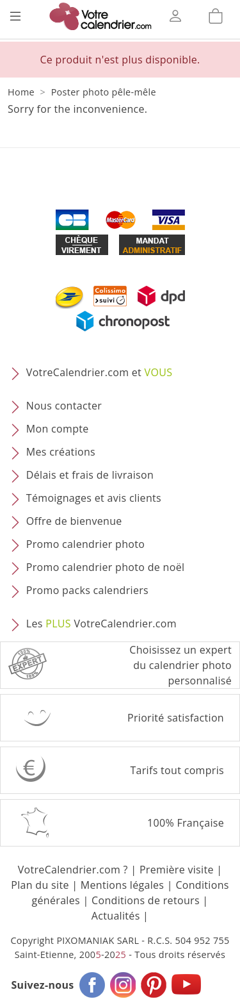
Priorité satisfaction (175, 718)
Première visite (177, 870)
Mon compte (57, 429)
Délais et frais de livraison (90, 475)
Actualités (116, 916)
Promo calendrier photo (85, 545)
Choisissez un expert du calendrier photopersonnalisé (180, 665)
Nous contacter (64, 406)
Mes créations (60, 452)
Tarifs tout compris (177, 770)
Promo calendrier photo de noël (105, 568)
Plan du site (39, 885)
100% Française (185, 823)
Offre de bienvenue (74, 522)
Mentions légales (122, 885)
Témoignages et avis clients (93, 499)
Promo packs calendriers (87, 591)
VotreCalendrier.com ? (73, 870)
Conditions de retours (146, 900)
